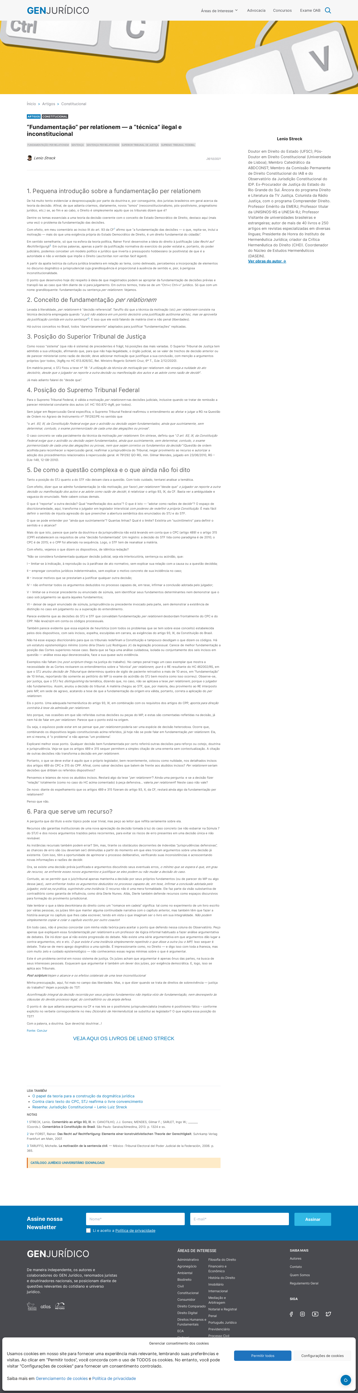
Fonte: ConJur (37, 1030)
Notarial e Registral (222, 1309)
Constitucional (188, 1293)
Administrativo (188, 1259)
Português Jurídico (222, 1322)
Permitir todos (262, 1356)
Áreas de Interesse (217, 10)
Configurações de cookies (322, 1356)
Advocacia (256, 10)
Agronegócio (186, 1266)
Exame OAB (310, 10)
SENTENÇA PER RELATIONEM (103, 144)
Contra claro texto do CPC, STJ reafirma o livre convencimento (87, 1101)
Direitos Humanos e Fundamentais (191, 1321)
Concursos (282, 10)
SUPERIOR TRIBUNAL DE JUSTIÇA (140, 144)
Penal (212, 1316)
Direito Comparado (191, 1306)
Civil (180, 1286)
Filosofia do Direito (222, 1259)
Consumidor (186, 1299)
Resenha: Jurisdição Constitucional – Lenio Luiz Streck (79, 1107)
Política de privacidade (114, 1378)
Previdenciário (219, 1329)
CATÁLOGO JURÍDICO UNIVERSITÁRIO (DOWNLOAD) (68, 1163)
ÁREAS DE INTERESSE (196, 1250)
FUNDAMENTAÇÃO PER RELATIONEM (48, 144)
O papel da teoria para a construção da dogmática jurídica (83, 1096)
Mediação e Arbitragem (217, 1300)
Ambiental (184, 1273)
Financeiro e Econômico (217, 1268)
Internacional (218, 1291)
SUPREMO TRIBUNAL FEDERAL (178, 144)
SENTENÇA (77, 144)
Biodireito (184, 1279)
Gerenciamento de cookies (62, 1378)
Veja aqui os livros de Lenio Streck (123, 1038)
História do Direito (221, 1278)
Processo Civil (218, 1336)
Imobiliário (216, 1284)
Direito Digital (187, 1313)
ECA (180, 1331)
